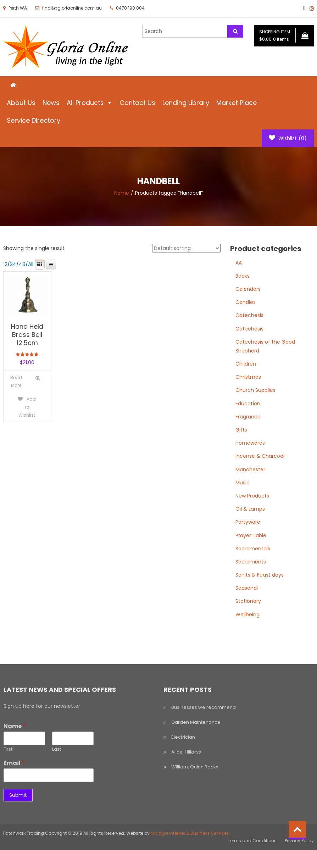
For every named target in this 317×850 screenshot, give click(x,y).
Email (14, 763)
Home (121, 192)
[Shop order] (186, 248)
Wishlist (288, 138)
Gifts (241, 429)
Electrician (183, 737)
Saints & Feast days (259, 574)
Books (242, 275)
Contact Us (137, 102)
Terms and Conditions (252, 841)
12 (5, 264)
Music (242, 482)
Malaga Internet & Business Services (190, 833)
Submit (18, 795)
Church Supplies (255, 390)
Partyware (247, 522)
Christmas (248, 376)
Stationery (248, 601)
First (8, 749)
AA (238, 262)
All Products (89, 102)
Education (247, 403)
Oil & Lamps (250, 508)
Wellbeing (247, 614)
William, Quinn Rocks (194, 766)
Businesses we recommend (203, 707)
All (30, 264)
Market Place (236, 102)
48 (22, 264)
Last (56, 749)
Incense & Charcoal (259, 456)
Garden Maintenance (196, 722)
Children (245, 363)
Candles (245, 302)
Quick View (37, 378)
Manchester (250, 469)
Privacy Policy (299, 841)
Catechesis (249, 315)
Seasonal (246, 587)
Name (15, 726)
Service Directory (33, 120)
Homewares (250, 442)
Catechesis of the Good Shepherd (265, 346)
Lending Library (185, 102)
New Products (252, 495)
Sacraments (250, 561)
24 (13, 264)
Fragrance (248, 416)
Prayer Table (250, 535)
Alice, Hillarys (186, 752)
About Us (21, 102)
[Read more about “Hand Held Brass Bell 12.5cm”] (16, 381)
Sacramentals (252, 548)
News (51, 102)
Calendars (248, 289)
